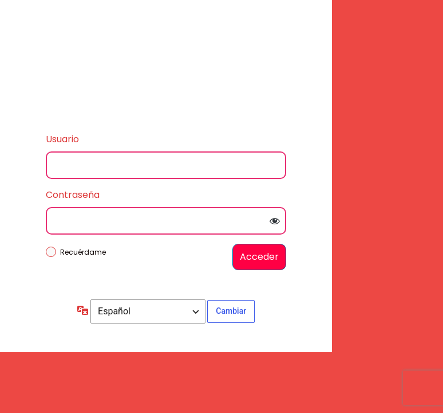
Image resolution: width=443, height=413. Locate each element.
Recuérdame (83, 252)
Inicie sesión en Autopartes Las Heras (166, 63)
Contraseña (73, 194)
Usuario (62, 139)
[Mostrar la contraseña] (274, 220)
